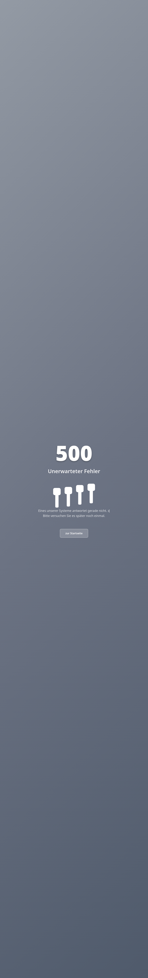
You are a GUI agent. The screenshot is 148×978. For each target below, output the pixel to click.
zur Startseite (74, 533)
